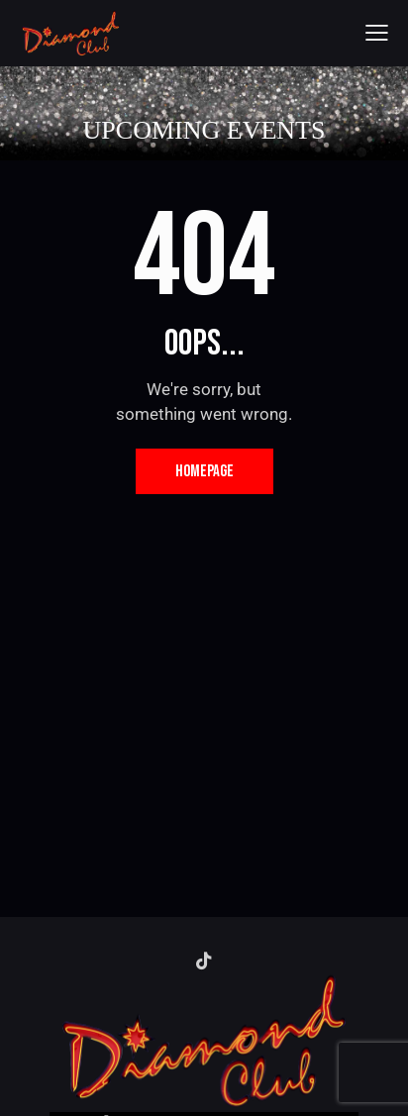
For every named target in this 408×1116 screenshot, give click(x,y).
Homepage (204, 471)
